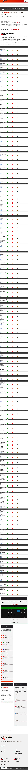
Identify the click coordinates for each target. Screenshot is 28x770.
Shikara (4, 651)
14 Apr (22, 12)
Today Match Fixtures (14, 621)
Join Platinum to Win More (6, 701)
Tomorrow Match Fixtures (14, 622)
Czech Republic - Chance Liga (4, 137)
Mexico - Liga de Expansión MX (4, 419)
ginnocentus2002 (5, 642)
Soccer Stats (17, 748)
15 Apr (2, 14)
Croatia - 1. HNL (2, 132)
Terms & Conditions (5, 762)
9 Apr (2, 12)
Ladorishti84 (4, 656)
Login (22, 1)
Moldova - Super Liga (3, 424)
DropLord (4, 665)
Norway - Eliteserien (3, 459)
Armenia (17, 711)
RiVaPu (3, 663)
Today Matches (17, 751)
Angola (16, 704)
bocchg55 (4, 668)
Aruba (16, 713)
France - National (3, 215)
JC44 (3, 647)
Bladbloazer (4, 661)
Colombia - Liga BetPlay (3, 122)
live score (16, 20)
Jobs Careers (17, 762)
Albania (17, 697)
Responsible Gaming (5, 761)
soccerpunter (5, 679)
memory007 (4, 677)
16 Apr (5, 14)
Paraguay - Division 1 (3, 464)
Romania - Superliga (3, 529)
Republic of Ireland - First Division (5, 492)
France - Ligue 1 (2, 178)
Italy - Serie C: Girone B (3, 347)
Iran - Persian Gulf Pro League (4, 333)
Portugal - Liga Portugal (3, 482)
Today (10, 12)
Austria (16, 720)
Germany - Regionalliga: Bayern (5, 269)
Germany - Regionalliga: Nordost (5, 283)
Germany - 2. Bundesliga (4, 251)
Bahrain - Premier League (4, 90)
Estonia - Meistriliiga (3, 160)
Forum (16, 755)
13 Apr (19, 12)
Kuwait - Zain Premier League (4, 363)
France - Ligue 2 (2, 183)
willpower (4, 658)
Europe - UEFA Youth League (4, 169)
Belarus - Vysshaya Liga (3, 99)
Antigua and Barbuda (19, 706)
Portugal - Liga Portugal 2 (4, 487)
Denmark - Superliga (3, 146)
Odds (7, 50)
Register (25, 1)
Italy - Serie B (2, 342)
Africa (16, 694)
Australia (17, 718)
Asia (16, 715)
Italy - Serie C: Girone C (3, 352)
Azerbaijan (17, 722)
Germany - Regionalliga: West (4, 297)
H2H (12, 50)
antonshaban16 (5, 649)
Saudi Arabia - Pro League (4, 534)
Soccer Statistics (9, 5)
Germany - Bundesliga (3, 264)
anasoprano (4, 675)
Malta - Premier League (3, 410)
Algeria (16, 699)
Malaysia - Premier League (4, 397)
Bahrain (17, 725)
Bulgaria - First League (3, 113)
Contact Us (17, 761)
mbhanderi (4, 672)
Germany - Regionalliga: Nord (4, 278)
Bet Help (2, 751)
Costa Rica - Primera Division (4, 127)
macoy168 (4, 635)
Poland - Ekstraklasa (3, 473)
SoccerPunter (3, 5)
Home (2, 748)
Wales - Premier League (3, 587)
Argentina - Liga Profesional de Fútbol (5, 55)
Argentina (17, 708)
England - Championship (4, 151)
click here (18, 22)
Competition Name (15, 29)
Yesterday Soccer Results (14, 619)
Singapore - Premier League (4, 539)
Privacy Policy (3, 764)
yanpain (4, 637)
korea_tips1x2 (5, 654)
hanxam (4, 640)
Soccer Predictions (4, 749)
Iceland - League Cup (3, 313)
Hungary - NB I (2, 308)
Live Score (16, 749)
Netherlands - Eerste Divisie (4, 433)
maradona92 (5, 670)
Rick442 (4, 644)
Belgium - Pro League (3, 108)
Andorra (17, 701)
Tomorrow (15, 12)
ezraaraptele (4, 687)
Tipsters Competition (18, 753)
